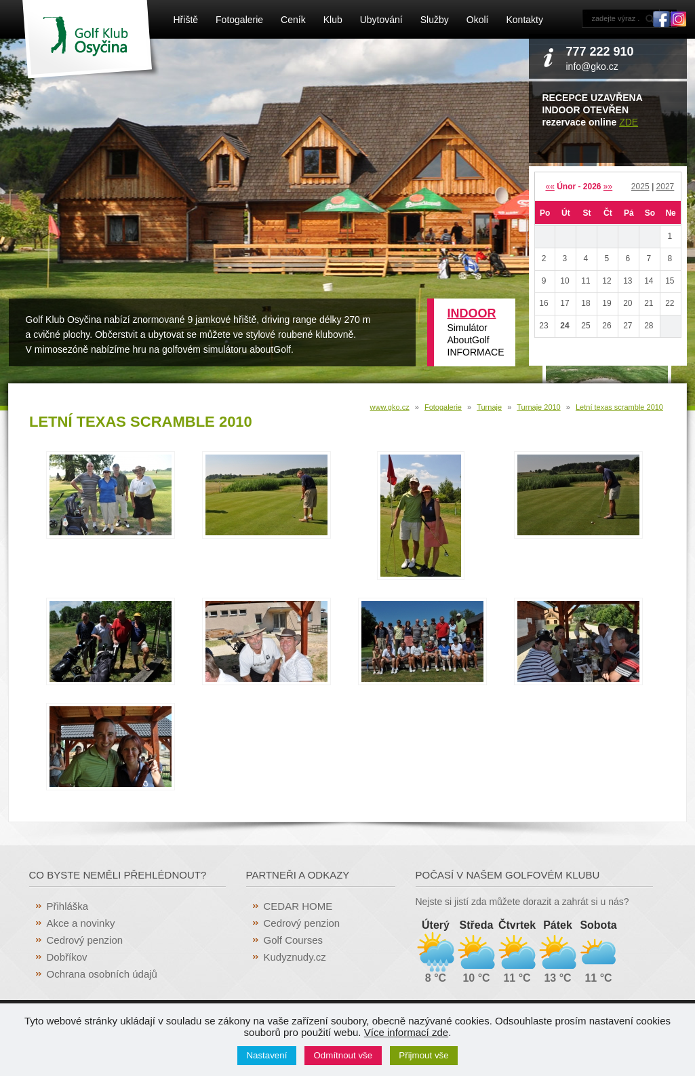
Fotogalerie (239, 19)
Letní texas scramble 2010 (619, 407)
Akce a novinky (81, 923)
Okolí (477, 19)
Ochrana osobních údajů (102, 974)
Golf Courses (293, 940)
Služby (434, 19)
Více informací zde (406, 1032)
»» (607, 186)
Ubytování (381, 19)
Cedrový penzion (85, 940)
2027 (665, 186)
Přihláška (68, 906)
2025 (640, 186)
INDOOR (472, 313)
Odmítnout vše (343, 1055)
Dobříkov (67, 957)
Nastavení (266, 1055)
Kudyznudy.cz (295, 957)
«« (549, 186)
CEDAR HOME (298, 906)
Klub (332, 19)
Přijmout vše (423, 1055)
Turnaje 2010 (538, 407)
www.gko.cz (390, 407)
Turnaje (489, 407)
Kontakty (524, 19)
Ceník (293, 19)
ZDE (628, 122)
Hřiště (186, 19)
